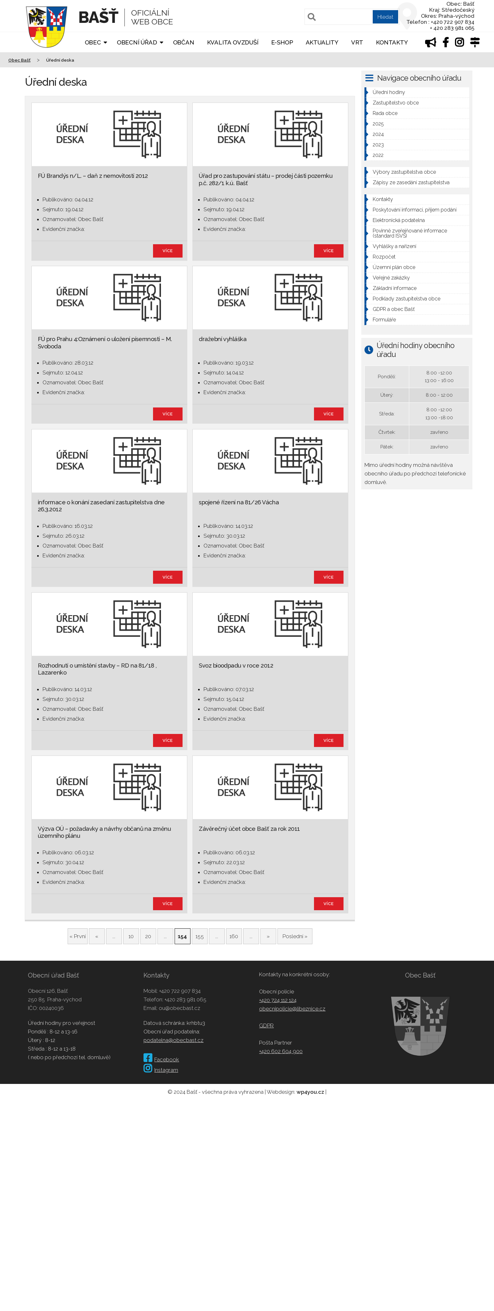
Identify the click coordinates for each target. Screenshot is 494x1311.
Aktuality (322, 42)
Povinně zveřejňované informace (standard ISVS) (410, 233)
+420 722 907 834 (180, 991)
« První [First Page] (78, 936)
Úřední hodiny (389, 92)
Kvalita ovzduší (232, 42)
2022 (378, 155)
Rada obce (385, 113)
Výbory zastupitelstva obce (404, 172)
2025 (378, 124)
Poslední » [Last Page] (295, 936)
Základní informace (395, 288)
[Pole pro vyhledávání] (352, 17)
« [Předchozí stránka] (96, 936)
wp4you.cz (310, 1092)
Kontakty (392, 42)
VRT (357, 42)
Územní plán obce (394, 267)
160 (234, 936)
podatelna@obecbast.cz (174, 1040)
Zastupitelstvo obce (396, 103)
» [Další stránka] (268, 936)
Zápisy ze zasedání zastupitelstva (411, 182)
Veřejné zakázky (391, 278)
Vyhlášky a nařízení (394, 246)
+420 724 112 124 (278, 1000)
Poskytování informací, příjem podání (415, 210)
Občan (183, 42)
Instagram (161, 1070)
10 (131, 936)
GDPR (266, 1025)
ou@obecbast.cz (179, 1008)
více (168, 250)
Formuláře (384, 320)
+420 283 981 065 (185, 999)
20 (148, 936)
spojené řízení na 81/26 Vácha (239, 502)
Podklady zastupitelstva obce (406, 299)
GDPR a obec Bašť (394, 309)
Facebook (161, 1059)
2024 (378, 134)
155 (200, 936)
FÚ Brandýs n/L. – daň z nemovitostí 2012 (93, 175)
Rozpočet (384, 257)
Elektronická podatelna (399, 220)
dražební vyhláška (222, 339)
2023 (378, 145)
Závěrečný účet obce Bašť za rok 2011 (249, 828)
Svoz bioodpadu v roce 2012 (236, 665)
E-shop (282, 42)
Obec (93, 42)
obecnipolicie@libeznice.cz (292, 1008)
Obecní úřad (137, 42)
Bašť (98, 17)
